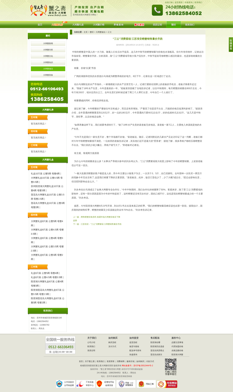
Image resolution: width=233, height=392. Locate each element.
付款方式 (150, 361)
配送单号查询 (135, 350)
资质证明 (157, 24)
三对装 (34, 145)
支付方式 (112, 346)
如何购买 (140, 361)
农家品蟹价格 (177, 350)
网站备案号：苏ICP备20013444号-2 (137, 365)
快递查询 (188, 2)
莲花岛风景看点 (157, 350)
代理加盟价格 (177, 346)
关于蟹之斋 (90, 361)
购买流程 (112, 342)
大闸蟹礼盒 (77, 24)
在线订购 (169, 2)
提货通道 (179, 2)
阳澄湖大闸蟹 (173, 24)
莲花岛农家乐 (156, 354)
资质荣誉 (110, 361)
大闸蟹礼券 (57, 24)
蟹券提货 (139, 24)
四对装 (34, 131)
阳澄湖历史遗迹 (157, 346)
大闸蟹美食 (48, 75)
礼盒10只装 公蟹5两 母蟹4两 (45, 173)
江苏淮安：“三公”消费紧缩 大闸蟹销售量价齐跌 (101, 224)
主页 (86, 32)
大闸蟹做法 (48, 69)
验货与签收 (134, 346)
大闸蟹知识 (48, 62)
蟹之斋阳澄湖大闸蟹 (50, 9)
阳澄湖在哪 (155, 342)
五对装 (34, 117)
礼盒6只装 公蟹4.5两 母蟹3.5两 (46, 277)
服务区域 (130, 361)
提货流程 (133, 342)
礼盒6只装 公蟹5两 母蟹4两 (45, 273)
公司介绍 (91, 342)
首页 (40, 24)
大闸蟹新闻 (48, 43)
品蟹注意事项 (177, 342)
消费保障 (120, 361)
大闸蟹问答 (48, 50)
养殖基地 (119, 24)
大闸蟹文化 (48, 56)
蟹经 (92, 32)
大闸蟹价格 (99, 24)
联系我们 (198, 2)
